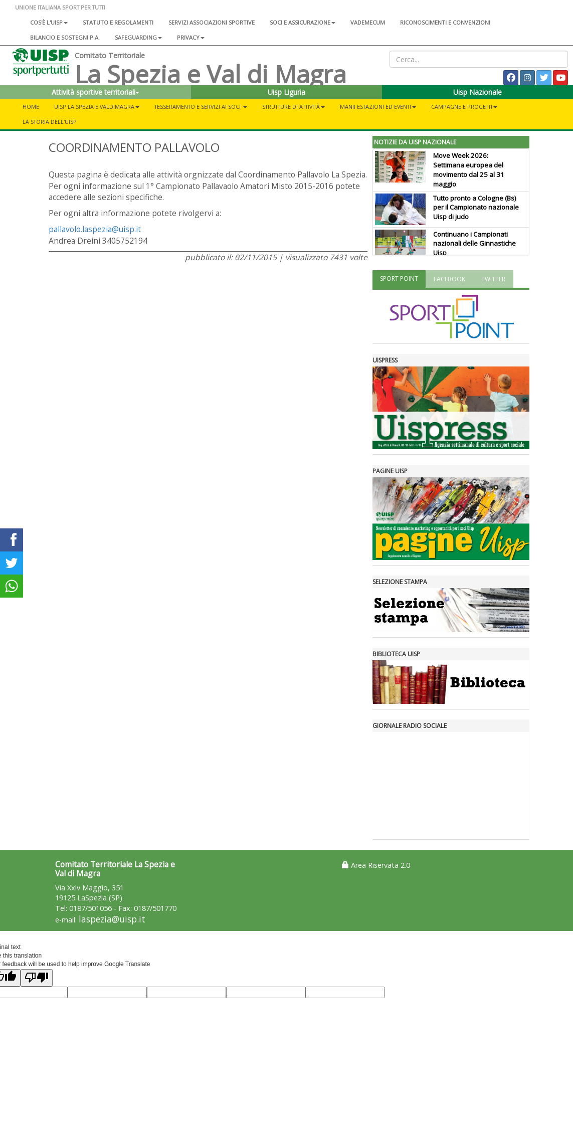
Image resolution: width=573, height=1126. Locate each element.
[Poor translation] (37, 978)
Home (31, 106)
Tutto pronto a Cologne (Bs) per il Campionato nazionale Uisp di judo (476, 208)
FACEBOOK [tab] (449, 279)
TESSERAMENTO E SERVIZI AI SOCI (200, 106)
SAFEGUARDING (138, 37)
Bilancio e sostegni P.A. (65, 37)
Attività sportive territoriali (95, 92)
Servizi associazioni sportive (211, 22)
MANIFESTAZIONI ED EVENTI (378, 106)
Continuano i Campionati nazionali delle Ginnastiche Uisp (474, 244)
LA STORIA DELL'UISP (50, 121)
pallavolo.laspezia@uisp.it (95, 229)
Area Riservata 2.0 (376, 865)
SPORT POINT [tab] (399, 278)
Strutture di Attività (293, 106)
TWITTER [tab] (493, 279)
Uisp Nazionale (477, 92)
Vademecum (367, 22)
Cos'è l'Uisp (49, 22)
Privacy (191, 37)
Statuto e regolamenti (118, 22)
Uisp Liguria (286, 92)
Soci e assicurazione (302, 22)
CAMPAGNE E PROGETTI (464, 106)
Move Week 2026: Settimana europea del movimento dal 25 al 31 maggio (468, 170)
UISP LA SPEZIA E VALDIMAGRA (96, 106)
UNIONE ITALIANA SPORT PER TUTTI (60, 7)
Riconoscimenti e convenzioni (445, 22)
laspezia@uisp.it (112, 919)
